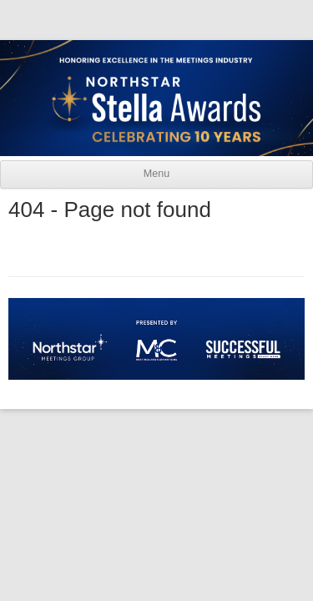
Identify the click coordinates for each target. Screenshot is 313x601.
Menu (156, 173)
